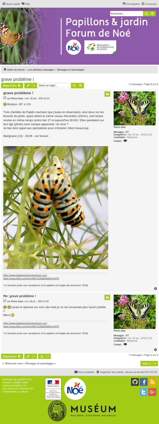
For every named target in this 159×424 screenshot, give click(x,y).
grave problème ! (17, 79)
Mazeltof (24, 388)
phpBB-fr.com (20, 385)
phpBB (20, 379)
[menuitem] (25, 4)
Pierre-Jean (119, 127)
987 (127, 132)
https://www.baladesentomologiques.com (25, 275)
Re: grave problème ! (19, 296)
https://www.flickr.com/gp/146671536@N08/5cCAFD (31, 278)
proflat (11, 388)
